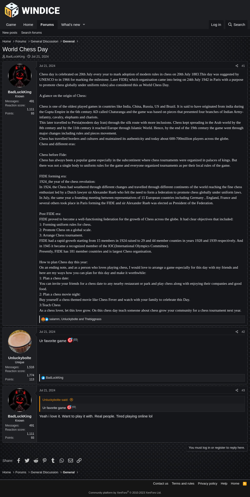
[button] (84, 24)
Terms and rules (183, 483)
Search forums (31, 32)
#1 (243, 66)
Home (28, 24)
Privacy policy (207, 483)
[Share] (237, 66)
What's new (70, 24)
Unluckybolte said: (55, 400)
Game (11, 24)
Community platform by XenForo (125, 492)
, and (75, 319)
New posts (9, 32)
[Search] (236, 24)
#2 (243, 332)
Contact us (160, 483)
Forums (47, 24)
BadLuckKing (15, 56)
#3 (243, 390)
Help (224, 483)
